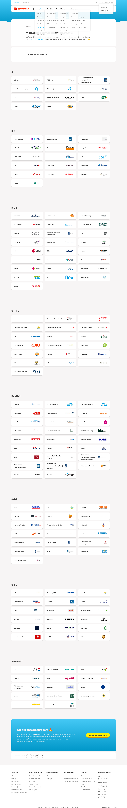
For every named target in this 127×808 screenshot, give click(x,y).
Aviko (63, 106)
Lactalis (28, 420)
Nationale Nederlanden (99, 464)
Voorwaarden (64, 804)
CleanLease (99, 165)
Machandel (28, 438)
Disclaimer (74, 804)
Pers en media (85, 787)
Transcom (28, 626)
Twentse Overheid (28, 634)
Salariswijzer (33, 787)
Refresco (63, 532)
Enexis (28, 267)
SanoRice (99, 590)
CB (63, 156)
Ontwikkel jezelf (52, 9)
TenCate (28, 617)
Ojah (63, 505)
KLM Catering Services (99, 402)
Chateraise (63, 165)
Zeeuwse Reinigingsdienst (63, 702)
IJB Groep (63, 361)
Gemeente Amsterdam (99, 317)
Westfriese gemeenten (99, 693)
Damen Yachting (99, 215)
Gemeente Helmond (99, 326)
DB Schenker (28, 223)
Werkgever (26, 2)
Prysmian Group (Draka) (63, 523)
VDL (28, 667)
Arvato (28, 106)
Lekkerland (28, 429)
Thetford (63, 617)
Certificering (85, 784)
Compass (99, 174)
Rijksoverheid (63, 540)
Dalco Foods (63, 215)
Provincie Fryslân (28, 523)
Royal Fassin (99, 549)
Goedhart (63, 335)
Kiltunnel (28, 402)
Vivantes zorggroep (99, 675)
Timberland (99, 617)
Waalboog (63, 684)
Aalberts (28, 80)
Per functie (15, 778)
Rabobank (99, 523)
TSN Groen (99, 626)
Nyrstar (63, 473)
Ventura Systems (63, 667)
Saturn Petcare (28, 599)
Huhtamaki (99, 353)
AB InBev (63, 80)
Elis (63, 259)
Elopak (99, 259)
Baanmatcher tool (34, 776)
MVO (82, 781)
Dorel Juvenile (63, 241)
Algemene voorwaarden (71, 778)
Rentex (99, 532)
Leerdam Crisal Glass (63, 429)
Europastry (99, 267)
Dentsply (28, 232)
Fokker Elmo (99, 276)
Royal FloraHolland (28, 558)
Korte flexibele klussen (36, 773)
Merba (99, 446)
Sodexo (99, 599)
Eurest (63, 267)
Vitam (63, 675)
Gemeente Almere (28, 317)
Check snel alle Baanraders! (98, 732)
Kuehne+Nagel (63, 411)
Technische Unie (99, 608)
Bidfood (28, 147)
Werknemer (17, 2)
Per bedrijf (14, 784)
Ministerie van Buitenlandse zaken (28, 464)
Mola (28, 455)
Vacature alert (33, 781)
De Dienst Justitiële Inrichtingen (63, 232)
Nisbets (28, 473)
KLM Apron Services (63, 402)
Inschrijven (49, 776)
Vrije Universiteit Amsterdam (28, 684)
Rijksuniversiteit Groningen (99, 540)
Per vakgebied (16, 781)
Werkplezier (64, 9)
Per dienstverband (17, 787)
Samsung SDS (63, 590)
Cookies (55, 804)
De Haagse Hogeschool (63, 344)
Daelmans (28, 215)
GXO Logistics (28, 344)
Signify (63, 599)
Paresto (99, 505)
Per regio (14, 776)
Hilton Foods (28, 353)
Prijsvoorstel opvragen (71, 776)
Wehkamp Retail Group (63, 693)
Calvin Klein (28, 156)
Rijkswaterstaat (28, 549)
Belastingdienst (63, 138)
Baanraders (32, 778)
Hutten (28, 361)
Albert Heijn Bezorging (28, 88)
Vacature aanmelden (70, 773)
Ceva (28, 165)
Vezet (99, 667)
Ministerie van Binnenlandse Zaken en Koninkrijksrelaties (99, 455)
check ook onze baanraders (36, 39)
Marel (28, 446)
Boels (63, 147)
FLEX (63, 276)
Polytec (28, 514)
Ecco (28, 259)
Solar (28, 608)
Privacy (47, 804)
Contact (74, 9)
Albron (99, 88)
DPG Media (28, 241)
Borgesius (99, 147)
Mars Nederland (99, 438)
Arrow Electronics (63, 97)
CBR (99, 156)
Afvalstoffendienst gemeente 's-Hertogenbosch (99, 80)
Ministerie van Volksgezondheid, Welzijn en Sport (63, 464)
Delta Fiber (63, 223)
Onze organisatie (86, 776)
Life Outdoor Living (99, 429)
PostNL (63, 514)
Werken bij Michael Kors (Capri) (63, 455)
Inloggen (49, 773)
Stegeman (63, 608)
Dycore (99, 250)
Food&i (28, 285)
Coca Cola (63, 174)
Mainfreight (63, 438)
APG (28, 97)
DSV (63, 250)
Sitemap (40, 804)
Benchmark (99, 138)
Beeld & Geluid (28, 138)
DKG (99, 232)
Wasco (99, 684)
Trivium (63, 626)
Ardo (99, 97)
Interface (99, 361)
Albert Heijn (63, 88)
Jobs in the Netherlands (19, 789)
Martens (63, 446)
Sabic (28, 590)
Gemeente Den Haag (28, 326)
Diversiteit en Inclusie (88, 778)
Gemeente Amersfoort (63, 317)
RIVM (63, 549)
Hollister (63, 353)
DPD (28, 250)
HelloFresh (99, 344)
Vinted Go (28, 675)
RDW (28, 532)
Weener (28, 693)
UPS (99, 634)
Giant (28, 335)
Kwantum (99, 411)
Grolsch (99, 335)
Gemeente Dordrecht (63, 326)
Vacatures (40, 9)
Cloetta (28, 174)
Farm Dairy (28, 276)
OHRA (28, 505)
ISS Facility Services (28, 370)
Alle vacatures (16, 773)
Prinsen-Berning (99, 514)
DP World (99, 241)
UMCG (63, 634)
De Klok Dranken (99, 223)
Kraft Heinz (28, 411)
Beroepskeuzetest (35, 784)
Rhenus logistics (28, 540)
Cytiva (28, 182)
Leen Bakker (99, 420)
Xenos (28, 702)
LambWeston (63, 420)
